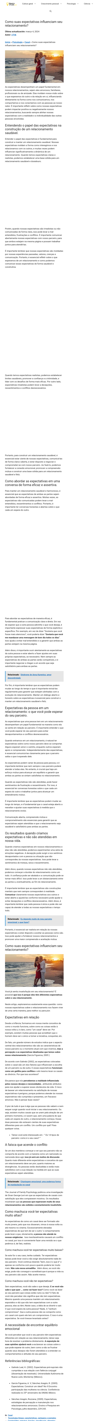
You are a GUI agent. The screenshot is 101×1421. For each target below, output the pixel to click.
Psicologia (74, 4)
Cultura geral (30, 4)
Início (7, 42)
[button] (50, 11)
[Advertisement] (34, 183)
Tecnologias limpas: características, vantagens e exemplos (32, 1418)
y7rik (13, 35)
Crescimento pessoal (52, 4)
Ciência (90, 4)
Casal (27, 42)
